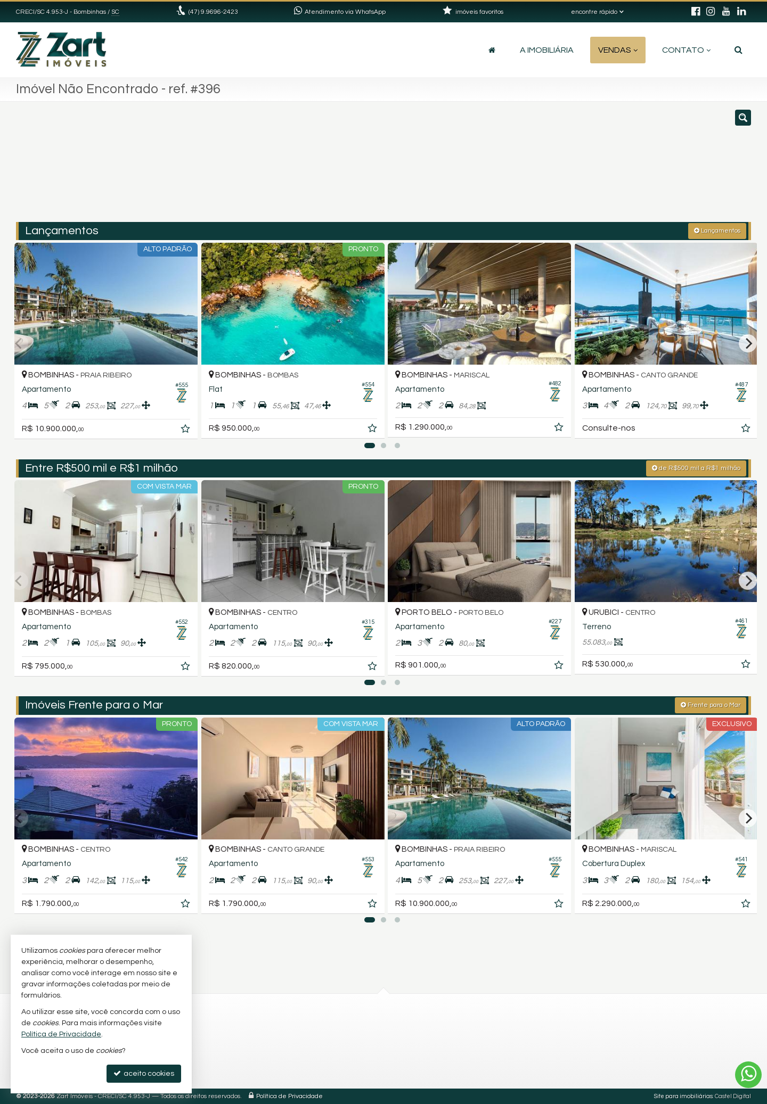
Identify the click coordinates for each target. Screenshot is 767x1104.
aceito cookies (143, 1073)
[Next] (748, 343)
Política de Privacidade (289, 1095)
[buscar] (601, 167)
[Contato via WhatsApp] (748, 1074)
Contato (686, 50)
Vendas (618, 50)
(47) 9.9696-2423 (213, 12)
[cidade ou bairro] (502, 167)
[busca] (738, 50)
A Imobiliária (547, 50)
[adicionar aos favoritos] (182, 427)
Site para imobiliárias (683, 1096)
